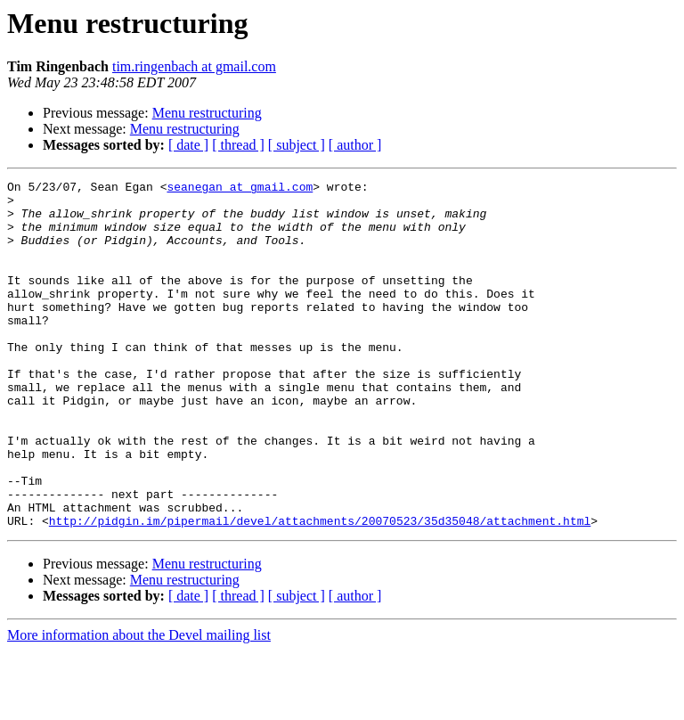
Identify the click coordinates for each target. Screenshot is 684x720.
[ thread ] (238, 144)
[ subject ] (296, 144)
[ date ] (188, 144)
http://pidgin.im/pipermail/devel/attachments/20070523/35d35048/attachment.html (319, 590)
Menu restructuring (207, 112)
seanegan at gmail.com (240, 189)
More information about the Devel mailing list (139, 704)
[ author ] (355, 144)
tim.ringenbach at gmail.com (194, 66)
